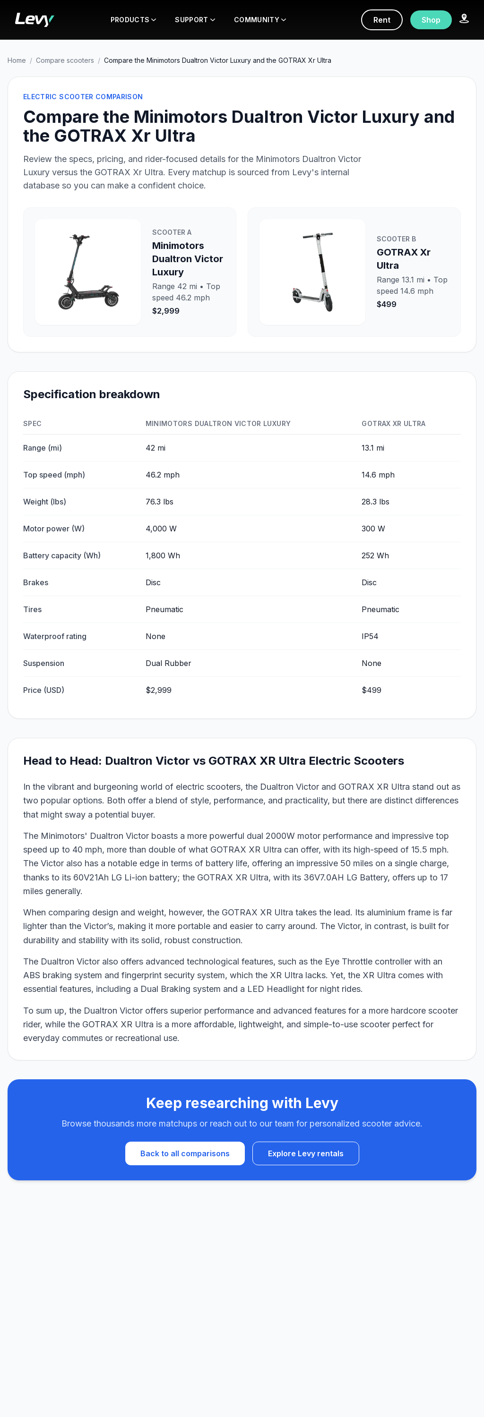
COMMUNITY (260, 20)
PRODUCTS (133, 20)
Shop (431, 20)
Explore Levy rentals (306, 1153)
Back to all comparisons (185, 1153)
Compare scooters (65, 60)
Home (17, 60)
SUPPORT (195, 20)
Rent (381, 20)
